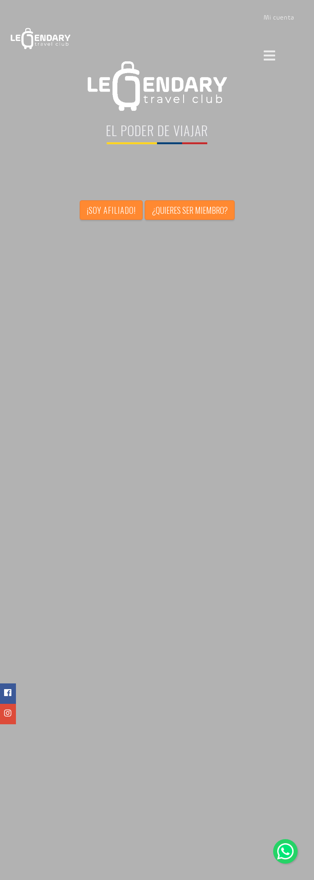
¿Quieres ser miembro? (190, 210)
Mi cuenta (279, 18)
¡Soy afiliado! (111, 210)
